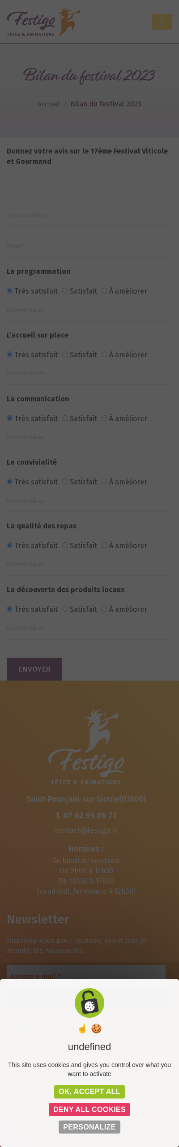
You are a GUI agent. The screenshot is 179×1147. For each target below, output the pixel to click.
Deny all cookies (89, 1109)
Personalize (89, 1127)
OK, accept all (89, 1091)
